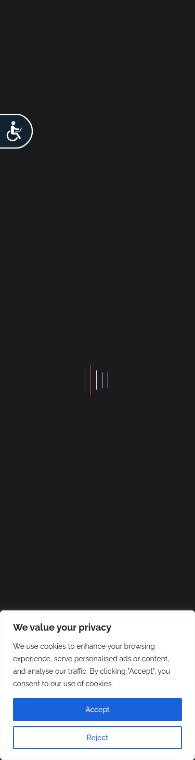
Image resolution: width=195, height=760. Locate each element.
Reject (98, 738)
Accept (97, 709)
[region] (97, 685)
